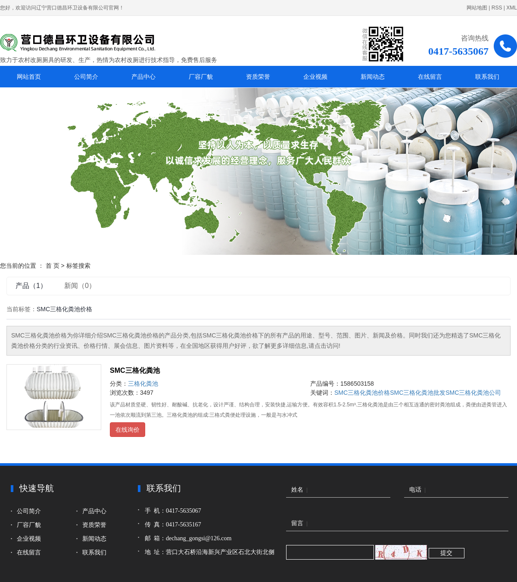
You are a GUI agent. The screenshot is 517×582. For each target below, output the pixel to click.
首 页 (52, 265)
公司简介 (86, 76)
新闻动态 (373, 76)
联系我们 (487, 76)
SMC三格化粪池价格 (362, 392)
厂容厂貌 (201, 76)
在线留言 (430, 76)
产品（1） (31, 285)
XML (511, 8)
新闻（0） (80, 285)
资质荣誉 (258, 76)
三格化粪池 (143, 383)
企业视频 (315, 76)
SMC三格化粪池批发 (417, 392)
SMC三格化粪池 (135, 370)
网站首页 (29, 76)
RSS (497, 8)
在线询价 (127, 429)
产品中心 (143, 76)
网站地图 (477, 8)
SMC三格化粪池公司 (473, 392)
